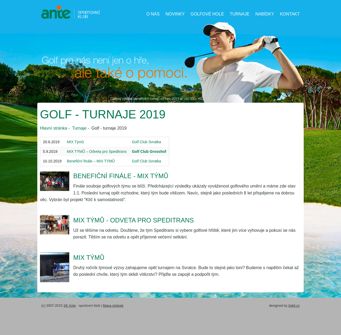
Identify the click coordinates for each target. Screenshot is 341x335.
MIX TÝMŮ (88, 257)
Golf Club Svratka (146, 142)
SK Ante (69, 306)
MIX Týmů (75, 142)
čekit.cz (294, 306)
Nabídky (264, 14)
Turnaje (240, 14)
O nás (153, 14)
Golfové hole (207, 14)
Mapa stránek (113, 306)
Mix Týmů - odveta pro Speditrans (133, 220)
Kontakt (290, 14)
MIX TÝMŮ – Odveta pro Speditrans (97, 151)
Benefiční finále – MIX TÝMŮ (91, 161)
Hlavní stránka (53, 128)
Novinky (175, 14)
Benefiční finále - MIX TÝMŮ (120, 176)
